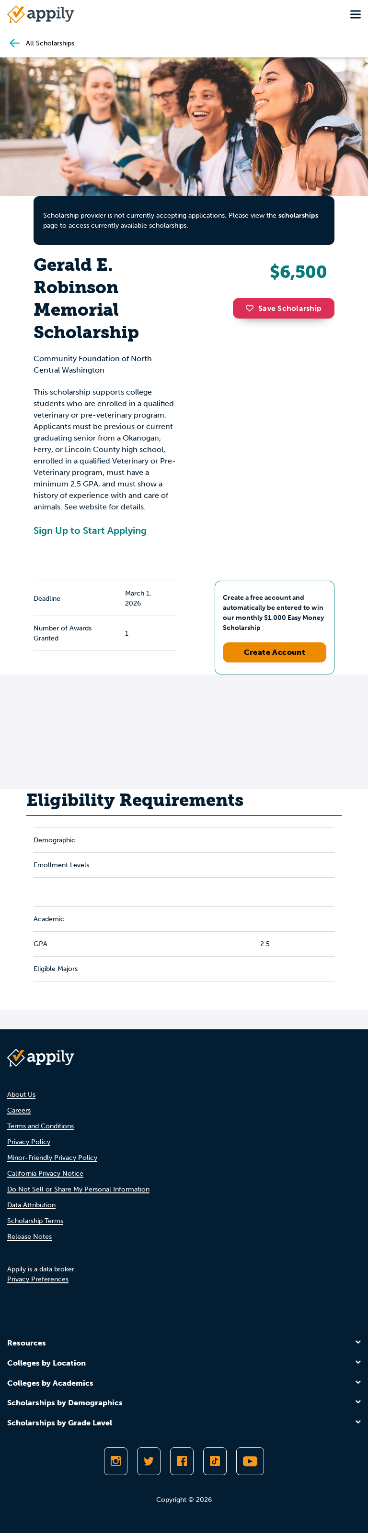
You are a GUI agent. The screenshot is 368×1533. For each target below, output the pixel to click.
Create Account (275, 652)
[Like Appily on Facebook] (182, 1461)
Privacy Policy (28, 1142)
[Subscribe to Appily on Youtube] (250, 1461)
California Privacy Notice (45, 1173)
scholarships (298, 215)
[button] (252, 308)
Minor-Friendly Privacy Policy (52, 1158)
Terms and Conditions (40, 1126)
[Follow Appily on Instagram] (115, 1461)
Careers (19, 1110)
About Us (21, 1095)
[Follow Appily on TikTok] (215, 1461)
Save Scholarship (284, 308)
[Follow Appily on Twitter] (149, 1461)
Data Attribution (31, 1205)
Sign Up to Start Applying (90, 530)
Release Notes (29, 1237)
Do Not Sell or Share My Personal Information (78, 1189)
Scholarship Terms (35, 1221)
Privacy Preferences (38, 1279)
